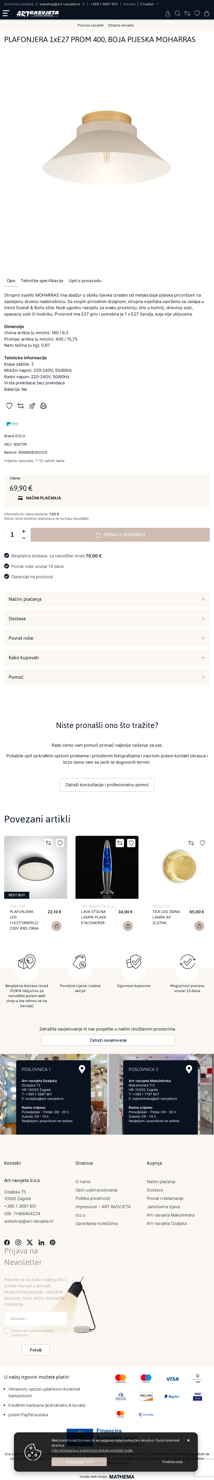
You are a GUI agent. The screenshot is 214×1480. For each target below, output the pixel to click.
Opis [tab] (11, 280)
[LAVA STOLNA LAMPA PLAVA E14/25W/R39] (128, 926)
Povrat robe (21, 638)
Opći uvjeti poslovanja (96, 1188)
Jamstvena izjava (163, 1205)
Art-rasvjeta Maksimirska (170, 1213)
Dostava (17, 618)
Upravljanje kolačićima (97, 1222)
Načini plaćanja (25, 599)
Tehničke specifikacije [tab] (42, 280)
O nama (83, 1180)
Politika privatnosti (93, 1197)
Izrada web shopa (93, 1475)
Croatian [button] (147, 4)
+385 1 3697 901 (104, 4)
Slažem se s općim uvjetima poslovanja (32, 1331)
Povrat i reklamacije (165, 1197)
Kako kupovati (24, 657)
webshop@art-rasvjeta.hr (60, 4)
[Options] (172, 1462)
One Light (17, 906)
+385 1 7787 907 (146, 1093)
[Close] (79, 1461)
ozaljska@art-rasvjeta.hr (44, 1097)
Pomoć (16, 677)
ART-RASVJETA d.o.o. (98, 906)
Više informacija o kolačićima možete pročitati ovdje (92, 1450)
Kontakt (129, 4)
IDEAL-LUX (161, 906)
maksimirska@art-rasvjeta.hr (154, 1097)
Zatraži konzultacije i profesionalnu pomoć (107, 784)
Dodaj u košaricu (120, 535)
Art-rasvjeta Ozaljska (167, 1222)
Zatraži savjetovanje (108, 1038)
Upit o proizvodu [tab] (85, 280)
